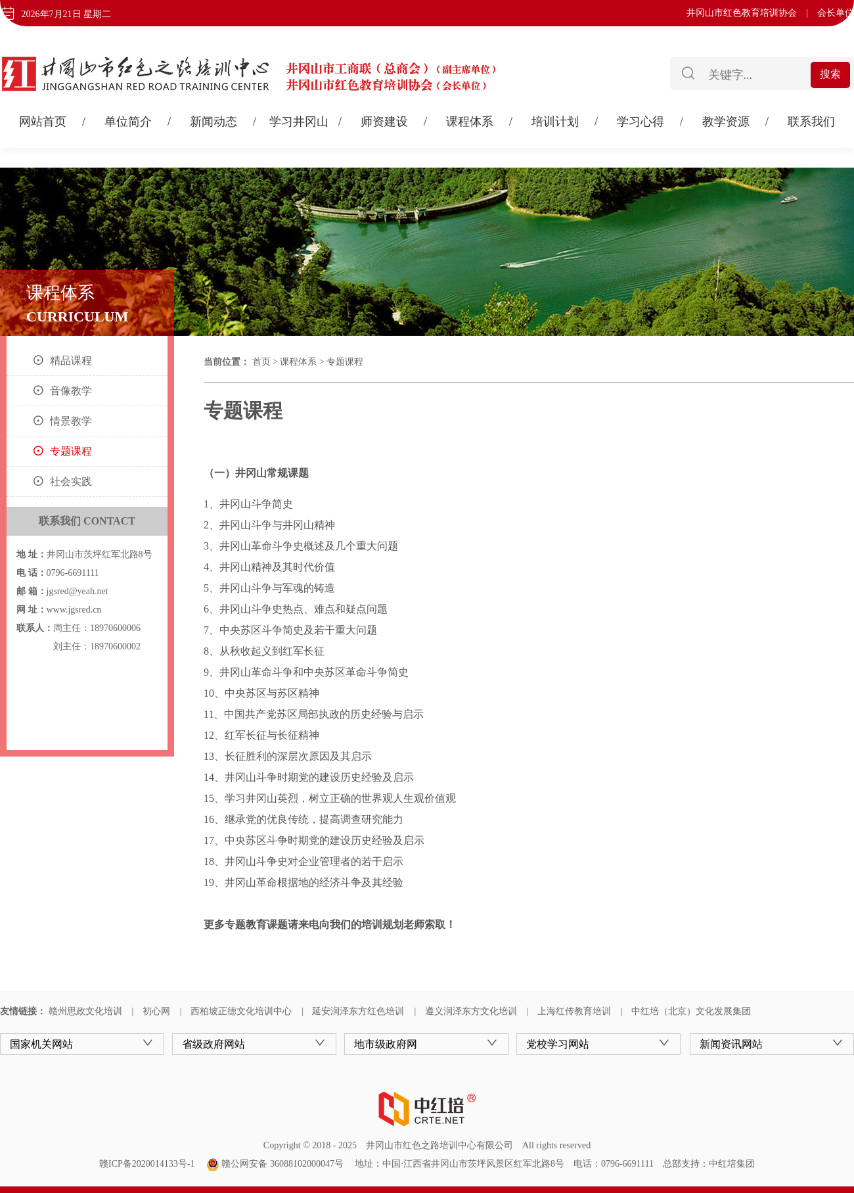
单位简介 (128, 121)
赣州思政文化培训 (85, 1011)
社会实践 (71, 481)
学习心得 (640, 121)
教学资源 (726, 121)
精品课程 (71, 360)
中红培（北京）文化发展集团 (691, 1011)
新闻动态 (213, 121)
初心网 (156, 1011)
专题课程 (71, 451)
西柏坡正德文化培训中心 (241, 1011)
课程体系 (469, 121)
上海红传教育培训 (574, 1011)
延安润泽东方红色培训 (358, 1011)
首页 (261, 362)
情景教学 (71, 421)
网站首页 (42, 121)
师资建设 (384, 121)
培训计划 (555, 121)
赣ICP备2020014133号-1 (146, 1164)
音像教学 (71, 390)
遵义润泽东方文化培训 (471, 1011)
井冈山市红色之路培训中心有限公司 (439, 1145)
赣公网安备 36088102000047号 (275, 1164)
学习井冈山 (298, 121)
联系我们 (811, 121)
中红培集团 (732, 1164)
